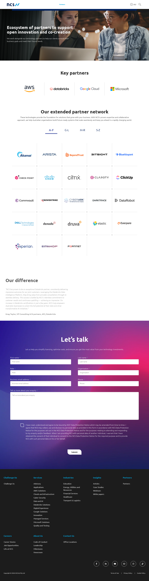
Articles (96, 483)
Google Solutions (41, 511)
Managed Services (41, 518)
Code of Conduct (40, 542)
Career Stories (10, 542)
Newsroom (38, 552)
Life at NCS (8, 549)
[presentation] (27, 452)
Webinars (97, 490)
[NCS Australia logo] (13, 4)
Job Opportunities (11, 545)
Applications (39, 487)
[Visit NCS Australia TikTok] (142, 564)
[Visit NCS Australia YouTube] (115, 564)
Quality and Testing (41, 525)
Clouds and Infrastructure (44, 494)
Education (67, 483)
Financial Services (70, 493)
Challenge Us (9, 483)
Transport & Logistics (71, 500)
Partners (126, 483)
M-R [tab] (82, 134)
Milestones (38, 549)
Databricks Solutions (42, 504)
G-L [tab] (67, 134)
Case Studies (98, 487)
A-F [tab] (51, 134)
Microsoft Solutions (41, 522)
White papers (98, 494)
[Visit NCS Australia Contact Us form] (124, 564)
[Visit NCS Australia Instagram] (133, 564)
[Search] (139, 4)
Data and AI (38, 501)
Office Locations (70, 542)
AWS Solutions (40, 490)
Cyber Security (40, 497)
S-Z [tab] (98, 134)
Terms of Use (115, 573)
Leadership (38, 545)
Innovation (38, 515)
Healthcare (67, 497)
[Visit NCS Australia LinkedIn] (105, 564)
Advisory (37, 483)
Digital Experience (41, 508)
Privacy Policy (128, 573)
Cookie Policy (141, 573)
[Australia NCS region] (133, 4)
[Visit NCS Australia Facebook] (96, 564)
